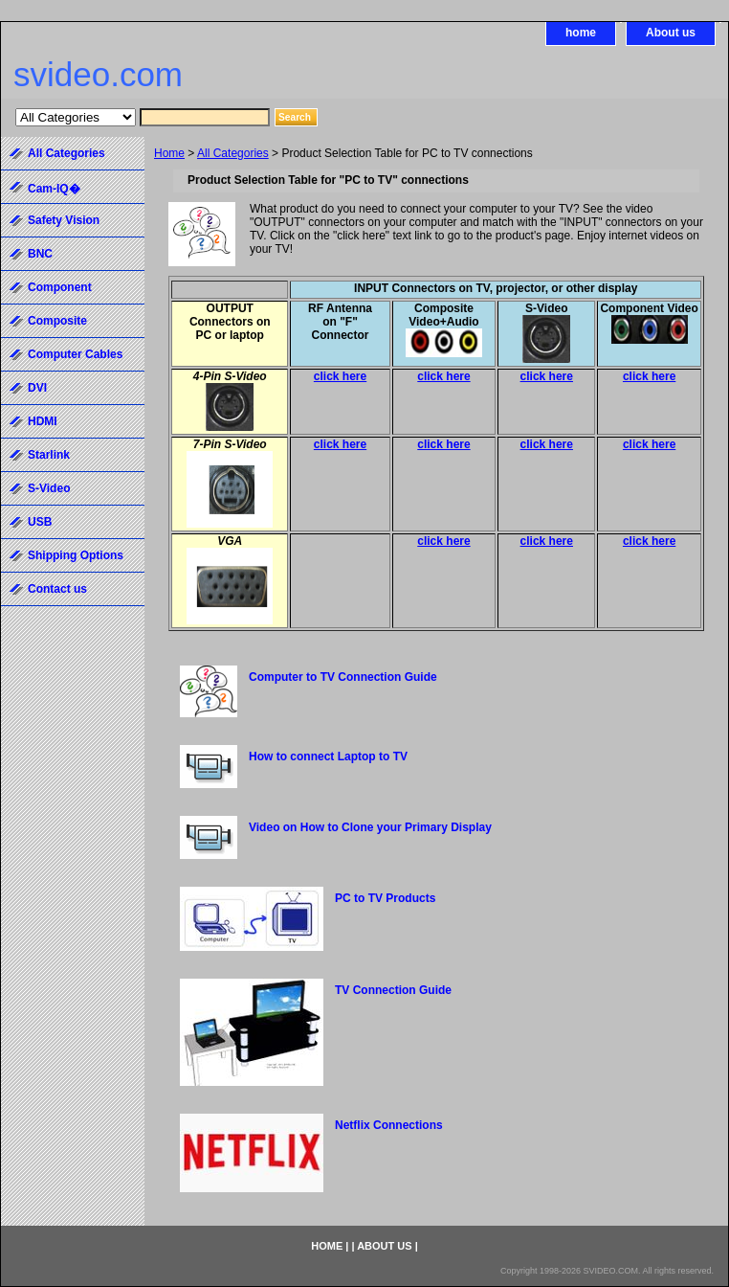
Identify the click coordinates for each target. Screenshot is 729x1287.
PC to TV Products (385, 898)
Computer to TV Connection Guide (343, 677)
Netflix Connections (389, 1125)
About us (671, 32)
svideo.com (98, 74)
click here (340, 376)
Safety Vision (63, 220)
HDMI (42, 421)
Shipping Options (75, 555)
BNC (40, 253)
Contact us (57, 589)
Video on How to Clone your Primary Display (370, 827)
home (580, 32)
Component (60, 287)
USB (40, 522)
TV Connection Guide (393, 990)
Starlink (49, 455)
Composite (57, 320)
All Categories (233, 153)
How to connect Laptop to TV (328, 756)
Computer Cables (75, 354)
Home (169, 153)
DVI (37, 388)
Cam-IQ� (54, 188)
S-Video (49, 488)
